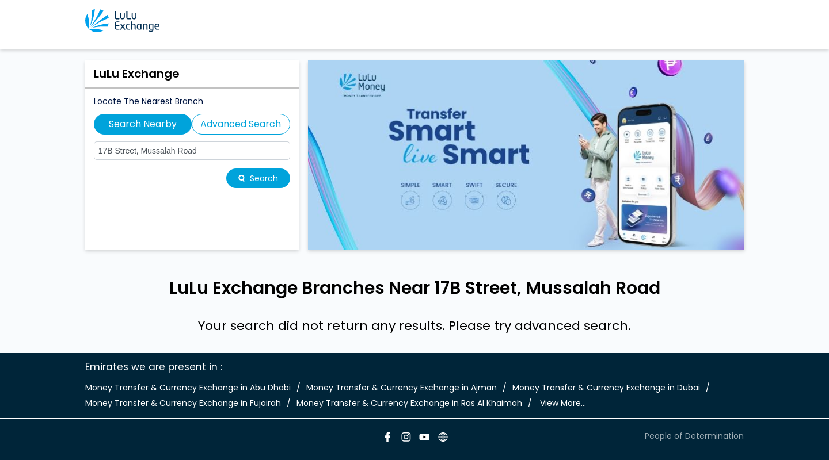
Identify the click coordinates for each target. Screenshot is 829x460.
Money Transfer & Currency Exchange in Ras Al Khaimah (409, 403)
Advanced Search (240, 124)
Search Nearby (143, 124)
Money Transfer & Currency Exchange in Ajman (401, 387)
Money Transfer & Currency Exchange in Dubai (606, 387)
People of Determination (694, 436)
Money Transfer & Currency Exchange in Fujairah (183, 403)
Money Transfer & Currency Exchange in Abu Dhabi (188, 387)
